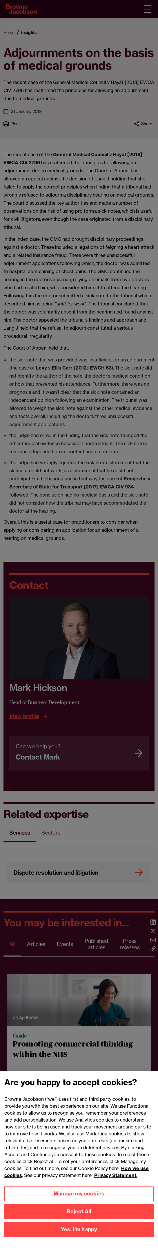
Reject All (79, 1221)
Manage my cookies (79, 1203)
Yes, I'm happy (79, 1239)
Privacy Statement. (115, 1185)
